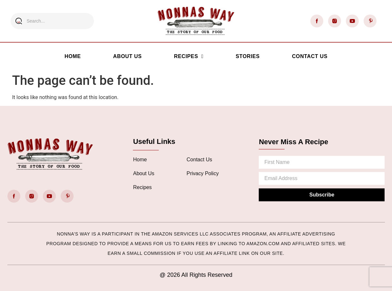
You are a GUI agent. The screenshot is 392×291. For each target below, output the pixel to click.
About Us (127, 56)
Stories (247, 56)
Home (73, 56)
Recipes (188, 56)
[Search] (19, 21)
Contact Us (309, 56)
